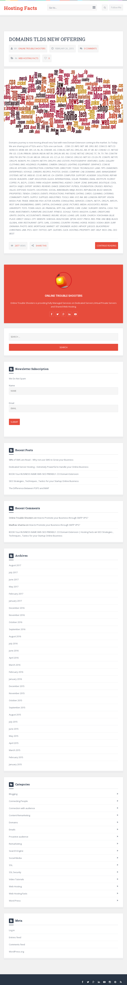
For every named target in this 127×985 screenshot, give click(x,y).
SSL (11, 865)
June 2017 (14, 579)
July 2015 (13, 721)
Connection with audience (22, 808)
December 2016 (16, 607)
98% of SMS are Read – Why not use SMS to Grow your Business (41, 459)
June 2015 (14, 728)
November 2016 (17, 615)
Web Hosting (15, 886)
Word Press (15, 900)
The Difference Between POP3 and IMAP (29, 488)
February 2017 (16, 593)
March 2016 (14, 664)
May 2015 (13, 735)
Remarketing (15, 843)
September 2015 (17, 707)
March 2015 (14, 750)
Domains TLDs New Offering (47, 39)
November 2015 (17, 693)
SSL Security (15, 872)
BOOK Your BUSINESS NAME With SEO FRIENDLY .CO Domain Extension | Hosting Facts (51, 532)
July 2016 (13, 643)
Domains (13, 822)
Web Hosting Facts (28, 58)
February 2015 (16, 757)
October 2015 (15, 700)
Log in (12, 930)
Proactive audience (18, 836)
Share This (41, 245)
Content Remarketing (19, 815)
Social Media (15, 858)
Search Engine (16, 850)
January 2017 (15, 600)
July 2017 (13, 572)
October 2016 (15, 622)
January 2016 (15, 679)
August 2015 (15, 714)
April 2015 (14, 743)
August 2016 (15, 636)
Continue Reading (106, 245)
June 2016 (14, 650)
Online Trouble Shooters (31, 48)
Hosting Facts (20, 8)
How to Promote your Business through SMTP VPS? (62, 517)
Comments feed (17, 944)
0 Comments (90, 48)
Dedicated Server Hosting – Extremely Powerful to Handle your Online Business (48, 466)
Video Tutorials (16, 879)
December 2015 (16, 686)
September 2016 (17, 629)
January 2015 (15, 764)
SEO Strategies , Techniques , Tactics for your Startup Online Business (44, 481)
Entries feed (15, 937)
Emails (12, 829)
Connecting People (18, 801)
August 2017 (15, 565)
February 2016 (16, 671)
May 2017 (13, 586)
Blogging (13, 793)
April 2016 (14, 657)
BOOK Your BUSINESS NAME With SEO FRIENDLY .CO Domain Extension (44, 473)
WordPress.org (16, 951)
